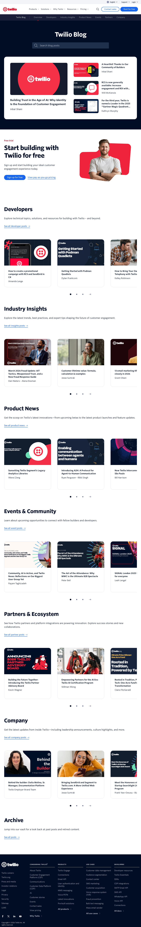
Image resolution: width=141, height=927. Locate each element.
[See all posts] (11, 837)
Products (34, 9)
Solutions (46, 9)
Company (121, 17)
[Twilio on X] (9, 916)
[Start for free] (129, 9)
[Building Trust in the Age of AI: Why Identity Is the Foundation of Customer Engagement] (38, 88)
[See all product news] (16, 425)
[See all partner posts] (15, 635)
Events (98, 17)
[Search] (97, 9)
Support (125, 2)
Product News (85, 17)
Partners (108, 17)
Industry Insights (67, 17)
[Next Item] (90, 294)
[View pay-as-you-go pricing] (42, 177)
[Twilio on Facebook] (3, 916)
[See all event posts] (14, 528)
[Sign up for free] (15, 177)
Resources (72, 9)
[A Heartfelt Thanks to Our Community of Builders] (102, 70)
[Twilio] (10, 9)
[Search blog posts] (73, 45)
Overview (38, 17)
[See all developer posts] (17, 226)
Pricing (84, 9)
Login (135, 2)
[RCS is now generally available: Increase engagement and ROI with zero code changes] (102, 88)
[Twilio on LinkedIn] (15, 916)
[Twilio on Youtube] (21, 916)
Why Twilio (59, 9)
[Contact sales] (110, 9)
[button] (70, 294)
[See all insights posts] (16, 326)
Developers (51, 17)
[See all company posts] (16, 737)
